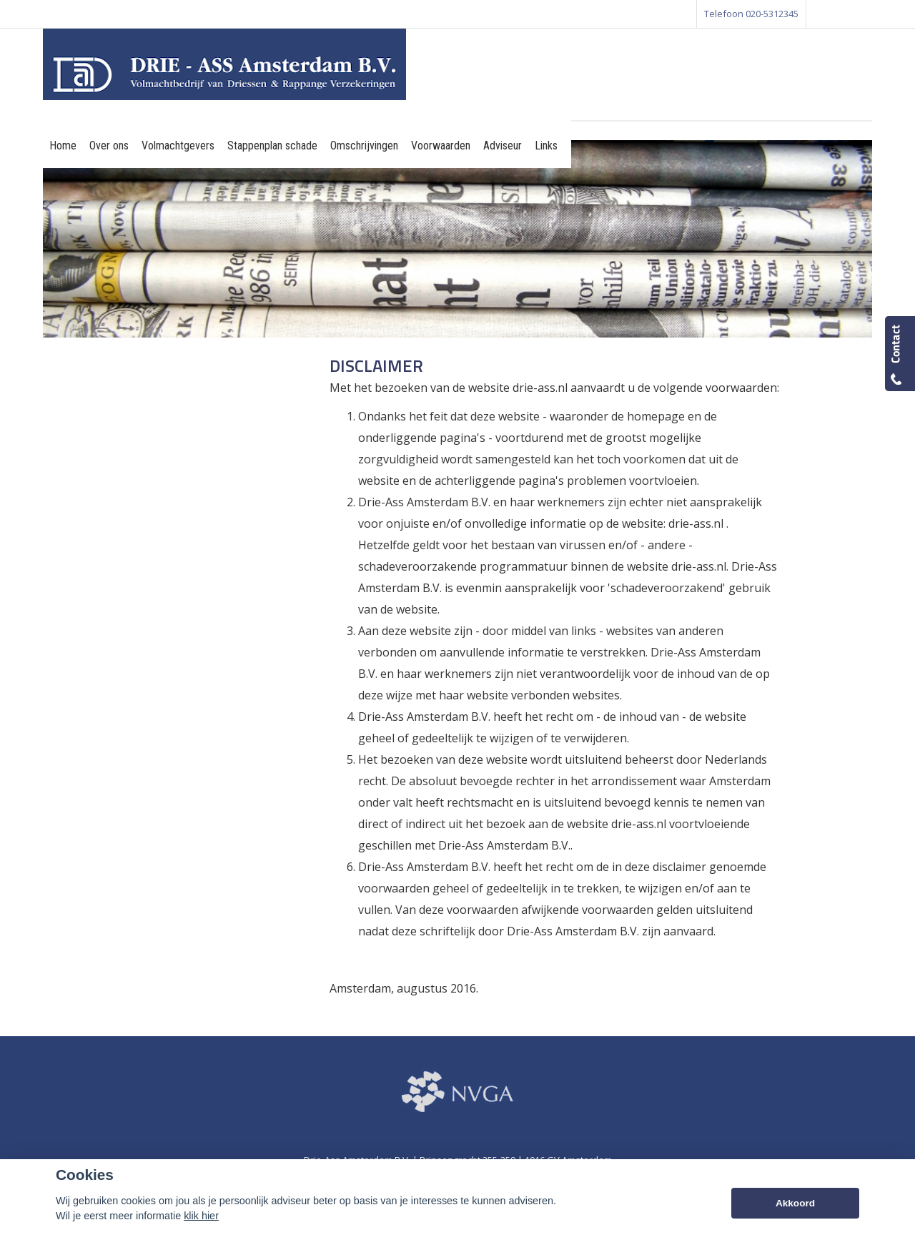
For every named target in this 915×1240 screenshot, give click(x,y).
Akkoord (795, 1203)
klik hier (201, 1215)
